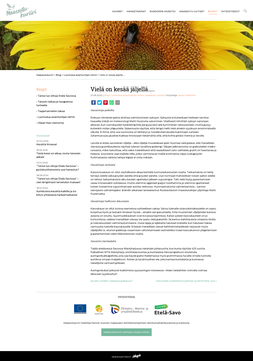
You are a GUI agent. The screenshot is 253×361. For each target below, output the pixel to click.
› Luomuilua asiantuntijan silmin (55, 117)
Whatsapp (111, 102)
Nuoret (117, 11)
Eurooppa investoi (163, 11)
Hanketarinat (136, 11)
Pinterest (105, 102)
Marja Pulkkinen (187, 95)
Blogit (212, 11)
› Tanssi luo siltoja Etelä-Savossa (56, 95)
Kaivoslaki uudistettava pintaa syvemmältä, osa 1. (186, 281)
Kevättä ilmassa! (46, 144)
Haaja (136, 356)
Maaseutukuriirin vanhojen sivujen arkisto (126, 332)
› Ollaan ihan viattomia (50, 122)
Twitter (99, 102)
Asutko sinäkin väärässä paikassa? (111, 281)
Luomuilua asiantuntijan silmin (127, 95)
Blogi (107, 95)
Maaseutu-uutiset (191, 11)
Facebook (93, 102)
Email (117, 102)
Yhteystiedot (230, 11)
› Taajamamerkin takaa (50, 111)
